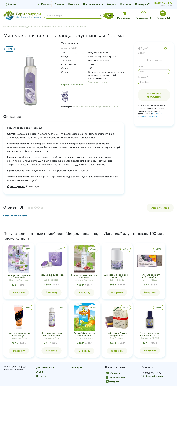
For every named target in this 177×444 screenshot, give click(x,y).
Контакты (125, 4)
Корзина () (163, 18)
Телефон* (143, 76)
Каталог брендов (21, 26)
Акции (110, 4)
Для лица (67, 26)
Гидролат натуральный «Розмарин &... (19, 276)
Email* (141, 66)
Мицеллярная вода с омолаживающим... (51, 334)
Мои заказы (123, 18)
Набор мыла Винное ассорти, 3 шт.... (117, 334)
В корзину (19, 292)
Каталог (72, 4)
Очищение (80, 26)
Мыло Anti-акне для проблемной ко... (150, 276)
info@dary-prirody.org (152, 376)
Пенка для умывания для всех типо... (84, 276)
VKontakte (113, 373)
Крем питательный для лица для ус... (19, 334)
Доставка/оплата (93, 4)
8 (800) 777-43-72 (163, 3)
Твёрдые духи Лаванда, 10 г (51, 276)
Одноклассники (115, 377)
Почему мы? (142, 4)
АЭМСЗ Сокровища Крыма (46, 26)
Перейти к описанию (72, 84)
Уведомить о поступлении (154, 95)
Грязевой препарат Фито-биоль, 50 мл (150, 334)
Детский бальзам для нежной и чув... (84, 334)
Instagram (112, 381)
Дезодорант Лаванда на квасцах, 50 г (117, 276)
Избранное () (144, 18)
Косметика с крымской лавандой (101, 106)
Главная (6, 26)
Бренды (59, 4)
